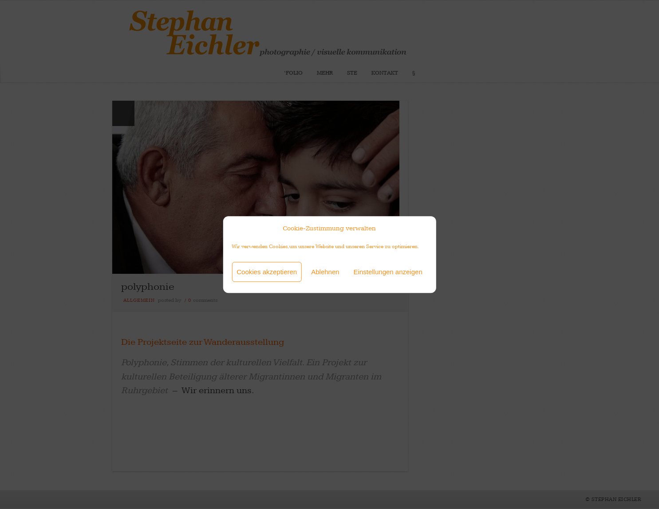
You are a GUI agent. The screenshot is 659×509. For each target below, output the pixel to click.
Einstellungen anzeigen (388, 272)
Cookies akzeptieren (267, 272)
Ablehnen (325, 272)
